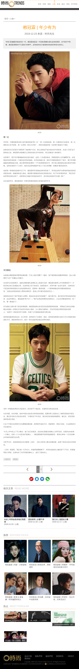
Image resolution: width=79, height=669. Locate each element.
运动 (12, 291)
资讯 (68, 4)
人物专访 (7, 459)
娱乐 (63, 4)
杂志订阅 (28, 656)
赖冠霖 (15, 459)
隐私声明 (38, 656)
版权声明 (49, 656)
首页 (39, 4)
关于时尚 (74, 4)
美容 (49, 4)
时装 (44, 4)
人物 (53, 4)
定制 (63, 166)
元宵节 (5, 442)
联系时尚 (59, 656)
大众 (58, 299)
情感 (42, 413)
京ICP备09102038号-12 (36, 664)
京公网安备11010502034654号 (55, 664)
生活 (58, 4)
